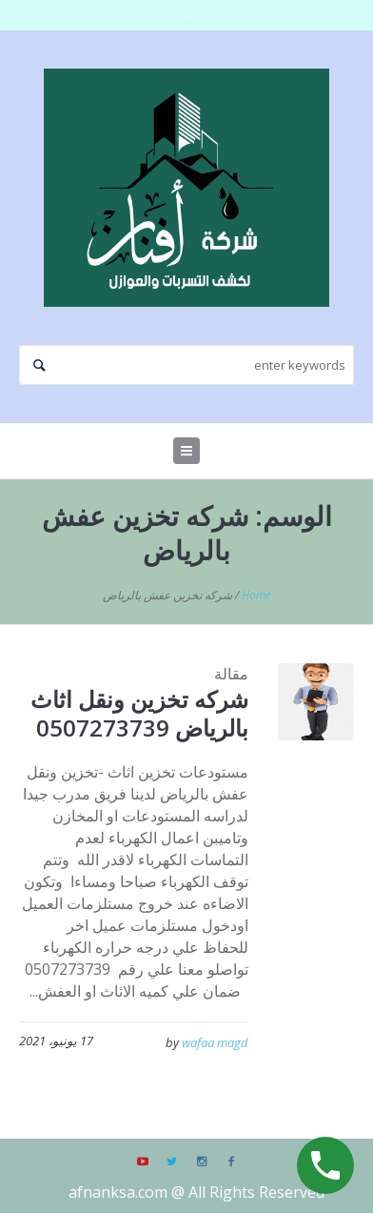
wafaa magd (215, 1042)
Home (256, 595)
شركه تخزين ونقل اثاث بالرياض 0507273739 (139, 713)
